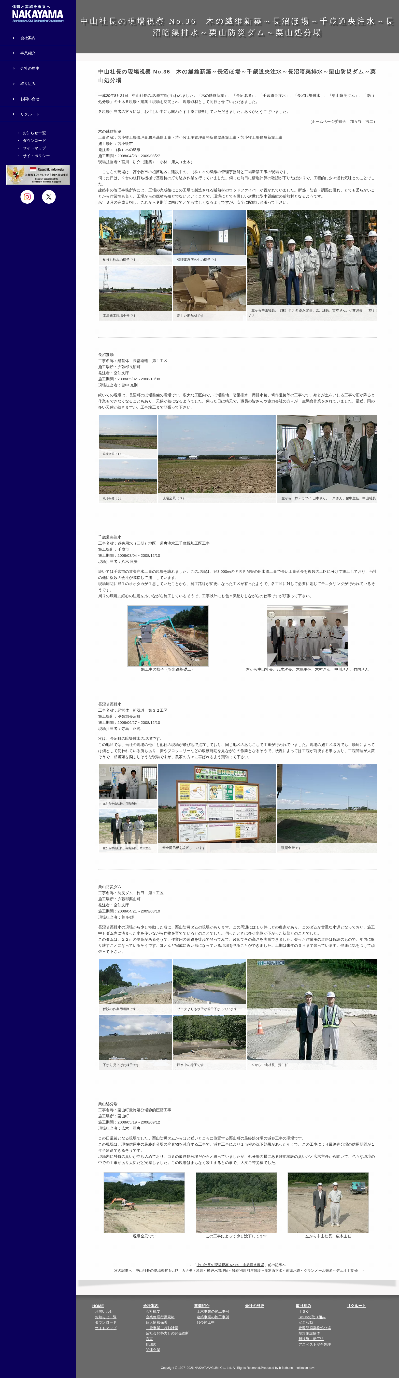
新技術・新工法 (311, 1339)
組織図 (151, 1344)
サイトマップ (106, 1328)
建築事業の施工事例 (213, 1317)
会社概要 (153, 1311)
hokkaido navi (305, 1368)
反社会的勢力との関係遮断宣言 (167, 1336)
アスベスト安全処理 (314, 1344)
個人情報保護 (156, 1322)
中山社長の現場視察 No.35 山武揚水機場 (230, 1265)
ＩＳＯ (303, 1311)
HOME (98, 1306)
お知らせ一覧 (106, 1317)
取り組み (303, 1306)
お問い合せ (104, 1311)
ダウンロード (106, 1322)
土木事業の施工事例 (213, 1311)
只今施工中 (206, 1322)
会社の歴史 (254, 1306)
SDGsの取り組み (312, 1317)
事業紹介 (201, 1306)
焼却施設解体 (309, 1333)
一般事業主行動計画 (162, 1328)
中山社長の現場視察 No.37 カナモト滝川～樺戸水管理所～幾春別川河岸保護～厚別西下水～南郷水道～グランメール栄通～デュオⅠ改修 (247, 1270)
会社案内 (151, 1306)
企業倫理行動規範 (160, 1317)
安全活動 (305, 1322)
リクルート (356, 1306)
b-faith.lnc (286, 1368)
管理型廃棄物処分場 (314, 1328)
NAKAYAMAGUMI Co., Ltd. (213, 1368)
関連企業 (153, 1350)
